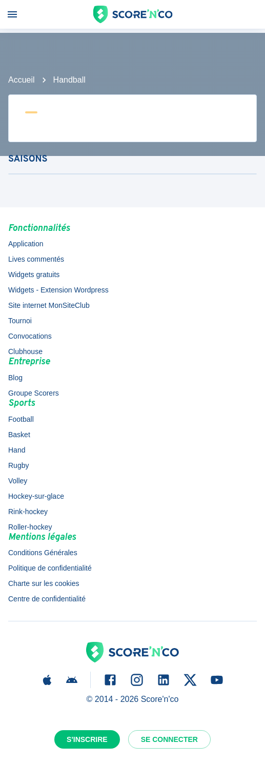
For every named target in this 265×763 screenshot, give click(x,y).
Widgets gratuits (33, 274)
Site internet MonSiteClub (49, 305)
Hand (16, 450)
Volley (17, 481)
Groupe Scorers (33, 393)
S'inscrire (87, 739)
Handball (69, 79)
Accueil (21, 79)
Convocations (30, 336)
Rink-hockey (28, 511)
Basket (19, 435)
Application (26, 244)
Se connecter (169, 739)
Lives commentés (36, 259)
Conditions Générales (42, 553)
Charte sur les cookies (43, 583)
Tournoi (20, 321)
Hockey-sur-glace (36, 496)
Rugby (18, 465)
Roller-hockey (30, 527)
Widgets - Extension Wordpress (58, 290)
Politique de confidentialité (50, 568)
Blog (15, 378)
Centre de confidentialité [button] (47, 599)
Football (21, 419)
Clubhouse (25, 351)
